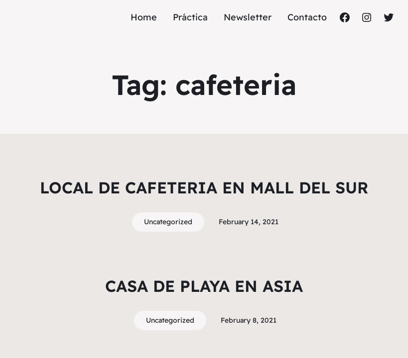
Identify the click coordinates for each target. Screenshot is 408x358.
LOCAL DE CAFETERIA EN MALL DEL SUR (204, 187)
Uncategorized (168, 221)
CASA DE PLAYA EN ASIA (204, 286)
